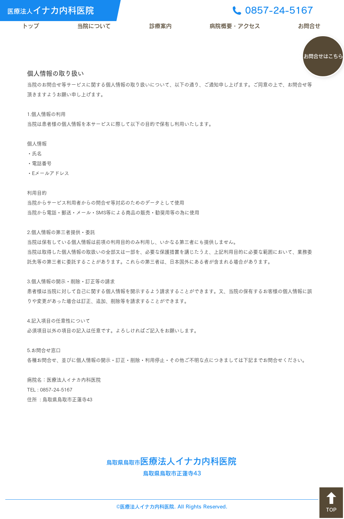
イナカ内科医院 (50, 10)
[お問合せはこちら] (323, 56)
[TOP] (331, 502)
